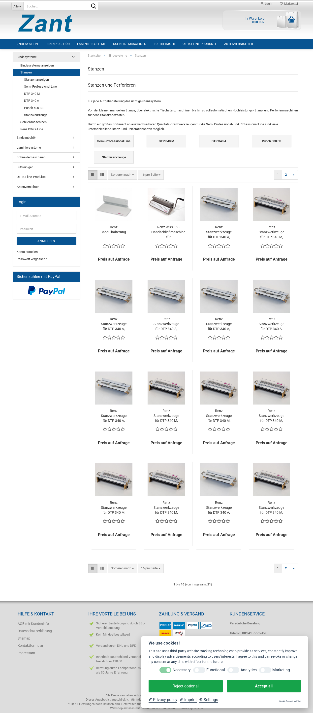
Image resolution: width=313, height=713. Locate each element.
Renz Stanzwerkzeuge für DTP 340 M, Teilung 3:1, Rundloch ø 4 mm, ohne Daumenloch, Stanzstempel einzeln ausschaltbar (113, 508)
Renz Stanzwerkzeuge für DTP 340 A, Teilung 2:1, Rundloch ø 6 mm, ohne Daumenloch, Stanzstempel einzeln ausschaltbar (113, 324)
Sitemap (24, 638)
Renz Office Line (31, 129)
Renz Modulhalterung (113, 229)
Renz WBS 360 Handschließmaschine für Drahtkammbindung (168, 232)
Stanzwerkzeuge (35, 115)
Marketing (281, 670)
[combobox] (122, 175)
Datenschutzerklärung (35, 631)
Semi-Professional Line (40, 86)
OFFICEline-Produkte (200, 44)
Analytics (249, 670)
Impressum (26, 653)
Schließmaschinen (33, 122)
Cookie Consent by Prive (290, 701)
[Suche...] (17, 6)
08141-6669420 (254, 633)
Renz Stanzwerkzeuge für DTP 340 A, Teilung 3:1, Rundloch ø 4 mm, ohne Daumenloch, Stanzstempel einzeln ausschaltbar (271, 324)
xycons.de (196, 708)
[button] (92, 175)
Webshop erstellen (122, 708)
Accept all (264, 686)
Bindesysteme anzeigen (37, 65)
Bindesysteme (27, 44)
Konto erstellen (27, 252)
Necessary (182, 670)
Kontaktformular (30, 645)
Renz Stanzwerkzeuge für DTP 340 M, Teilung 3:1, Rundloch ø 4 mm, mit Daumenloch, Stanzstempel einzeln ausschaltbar (271, 508)
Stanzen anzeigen (36, 79)
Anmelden (46, 241)
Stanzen (26, 72)
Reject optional (186, 686)
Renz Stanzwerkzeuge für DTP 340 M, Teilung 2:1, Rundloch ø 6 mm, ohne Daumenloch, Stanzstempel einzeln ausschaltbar (271, 416)
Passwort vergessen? (32, 259)
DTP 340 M (32, 94)
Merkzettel (289, 3)
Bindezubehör (58, 44)
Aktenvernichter (238, 44)
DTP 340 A (31, 100)
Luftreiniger (164, 44)
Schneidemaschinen (129, 44)
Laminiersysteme (91, 44)
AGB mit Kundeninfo (33, 624)
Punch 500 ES (33, 108)
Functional (215, 670)
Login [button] (266, 3)
